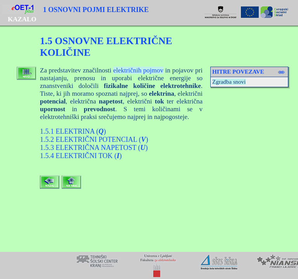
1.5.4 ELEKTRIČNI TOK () (81, 156)
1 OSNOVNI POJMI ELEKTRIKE (96, 10)
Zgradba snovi (229, 82)
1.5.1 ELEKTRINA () (73, 131)
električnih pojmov (138, 70)
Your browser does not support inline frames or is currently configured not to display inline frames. (149, 265)
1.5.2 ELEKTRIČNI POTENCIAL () (94, 139)
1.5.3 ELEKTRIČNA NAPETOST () (94, 148)
